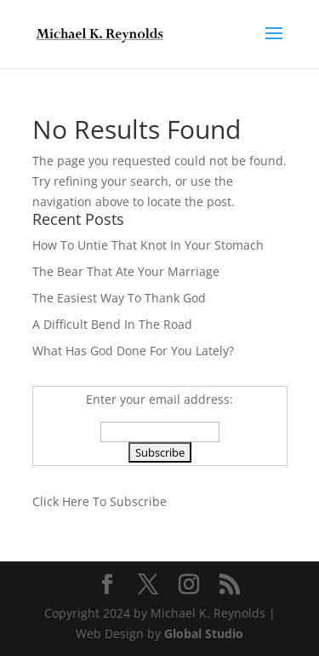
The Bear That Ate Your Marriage (125, 271)
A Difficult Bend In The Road (112, 324)
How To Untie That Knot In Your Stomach (148, 245)
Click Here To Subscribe (99, 501)
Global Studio (203, 633)
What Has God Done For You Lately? (133, 350)
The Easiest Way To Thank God (119, 298)
